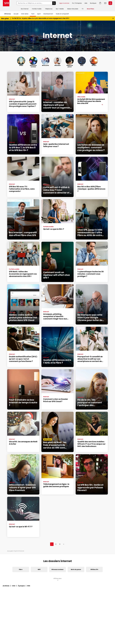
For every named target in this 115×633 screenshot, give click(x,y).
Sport (39, 14)
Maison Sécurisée (72, 9)
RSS (28, 586)
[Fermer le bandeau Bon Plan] (113, 18)
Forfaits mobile (36, 9)
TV (82, 9)
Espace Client (110, 3)
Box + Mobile (60, 9)
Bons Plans (90, 9)
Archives (6, 586)
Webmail (105, 3)
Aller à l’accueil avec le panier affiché (100, 3)
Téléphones (48, 9)
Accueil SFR (6, 3)
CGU (13, 586)
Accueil (16, 14)
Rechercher (54, 3)
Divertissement (48, 14)
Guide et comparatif (62, 14)
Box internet (24, 9)
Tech (32, 14)
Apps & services (64, 3)
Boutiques (93, 3)
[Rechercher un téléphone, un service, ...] (34, 3)
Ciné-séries (24, 14)
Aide (86, 3)
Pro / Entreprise (77, 3)
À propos (21, 586)
